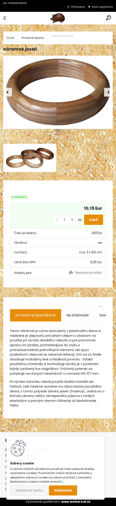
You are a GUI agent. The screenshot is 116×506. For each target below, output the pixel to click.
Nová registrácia (102, 7)
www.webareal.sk (75, 501)
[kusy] (64, 220)
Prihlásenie (78, 7)
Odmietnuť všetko (29, 490)
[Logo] (58, 18)
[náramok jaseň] (58, 92)
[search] (108, 18)
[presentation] (7, 92)
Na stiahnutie (77, 315)
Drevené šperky (33, 38)
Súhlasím (63, 490)
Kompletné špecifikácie (35, 315)
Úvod (10, 38)
